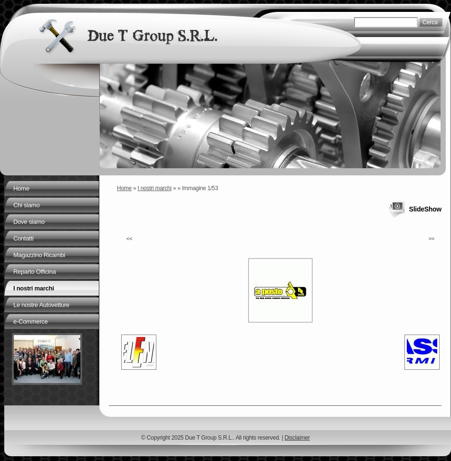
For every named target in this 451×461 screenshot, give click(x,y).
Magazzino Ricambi (39, 255)
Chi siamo (26, 205)
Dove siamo (29, 221)
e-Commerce (30, 321)
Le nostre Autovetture (41, 304)
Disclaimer (297, 437)
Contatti (23, 238)
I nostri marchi (155, 188)
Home (124, 188)
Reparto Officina (34, 271)
